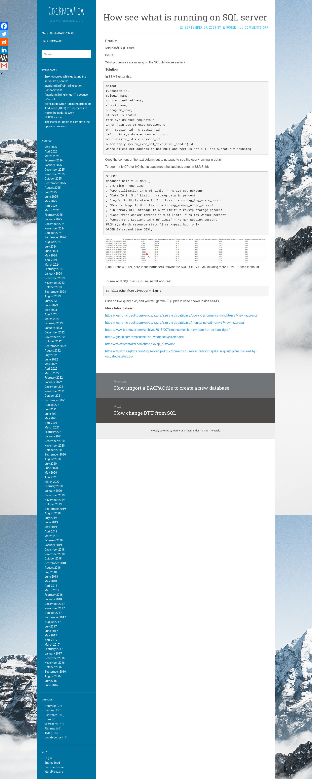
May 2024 (51, 255)
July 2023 (51, 300)
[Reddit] (4, 42)
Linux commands (52, 41)
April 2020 (51, 477)
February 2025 (54, 214)
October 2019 (53, 504)
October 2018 (53, 558)
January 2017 (53, 653)
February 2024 (54, 269)
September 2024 (55, 237)
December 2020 (55, 441)
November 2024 (55, 228)
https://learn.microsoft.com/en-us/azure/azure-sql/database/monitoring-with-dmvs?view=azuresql (175, 322)
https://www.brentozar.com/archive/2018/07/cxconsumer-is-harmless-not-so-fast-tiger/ (168, 330)
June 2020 (51, 468)
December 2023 (55, 278)
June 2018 (51, 576)
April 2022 (51, 368)
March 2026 (52, 156)
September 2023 (55, 291)
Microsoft (51, 724)
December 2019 (55, 495)
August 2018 (53, 567)
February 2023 (54, 323)
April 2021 (51, 422)
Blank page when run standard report (68, 103)
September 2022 (55, 346)
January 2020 (53, 490)
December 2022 (55, 332)
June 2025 (51, 196)
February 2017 (54, 649)
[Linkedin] (4, 50)
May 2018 (51, 581)
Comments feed (55, 767)
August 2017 (53, 622)
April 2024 (51, 260)
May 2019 (51, 526)
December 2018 (55, 549)
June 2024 (51, 251)
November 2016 (55, 662)
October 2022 (53, 341)
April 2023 (51, 314)
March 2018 (52, 590)
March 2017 (52, 644)
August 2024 (53, 242)
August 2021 (53, 404)
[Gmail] (4, 66)
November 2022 (55, 337)
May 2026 (51, 147)
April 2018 (51, 585)
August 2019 (53, 513)
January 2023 (53, 327)
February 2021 (54, 431)
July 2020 (51, 463)
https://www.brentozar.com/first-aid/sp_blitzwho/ (140, 344)
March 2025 (52, 210)
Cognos (49, 710)
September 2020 (55, 454)
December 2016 (55, 658)
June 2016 (51, 685)
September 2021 (55, 400)
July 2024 (51, 246)
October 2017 (53, 612)
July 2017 (51, 626)
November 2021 (55, 391)
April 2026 (51, 151)
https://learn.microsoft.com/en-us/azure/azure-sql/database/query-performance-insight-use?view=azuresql (181, 315)
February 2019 (54, 540)
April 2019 (51, 531)
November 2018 (55, 554)
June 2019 (51, 522)
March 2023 (52, 319)
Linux (48, 719)
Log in (48, 758)
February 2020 (54, 486)
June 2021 (51, 413)
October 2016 (53, 667)
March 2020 (52, 481)
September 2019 (55, 508)
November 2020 (55, 445)
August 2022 (53, 350)
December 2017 (55, 603)
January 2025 (53, 219)
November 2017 (55, 608)
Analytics (50, 705)
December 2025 (55, 169)
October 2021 (53, 395)
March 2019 (52, 536)
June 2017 (51, 630)
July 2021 (51, 409)
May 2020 (51, 472)
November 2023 (55, 282)
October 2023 (53, 287)
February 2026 (54, 160)
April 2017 (51, 640)
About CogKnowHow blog (58, 33)
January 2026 (53, 165)
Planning (50, 728)
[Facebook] (4, 26)
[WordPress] (4, 58)
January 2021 (53, 436)
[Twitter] (4, 34)
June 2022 (51, 359)
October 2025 (53, 178)
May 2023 (51, 309)
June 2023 (51, 305)
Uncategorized (54, 737)
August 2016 (53, 676)
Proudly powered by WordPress (168, 430)
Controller (51, 715)
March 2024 (52, 264)
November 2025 (55, 174)
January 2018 (53, 599)
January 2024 (53, 273)
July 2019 (51, 518)
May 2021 (51, 418)
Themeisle (214, 430)
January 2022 (53, 382)
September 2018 (55, 563)
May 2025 (51, 201)
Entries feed (52, 762)
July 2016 (51, 680)
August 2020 (53, 459)
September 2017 (55, 617)
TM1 (47, 733)
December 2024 (55, 223)
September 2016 (55, 671)
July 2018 (51, 572)
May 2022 (51, 364)
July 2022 (51, 355)
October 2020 (53, 450)
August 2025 (53, 187)
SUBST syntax (53, 117)
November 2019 (55, 499)
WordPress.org (54, 771)
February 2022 (54, 377)
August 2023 (53, 296)
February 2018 (54, 594)
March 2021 (52, 427)
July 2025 (51, 192)
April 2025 (51, 205)
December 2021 (55, 386)
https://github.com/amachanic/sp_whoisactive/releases (144, 337)
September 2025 (55, 183)
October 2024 (53, 232)
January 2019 (53, 545)
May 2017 (51, 635)
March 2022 (52, 373)
